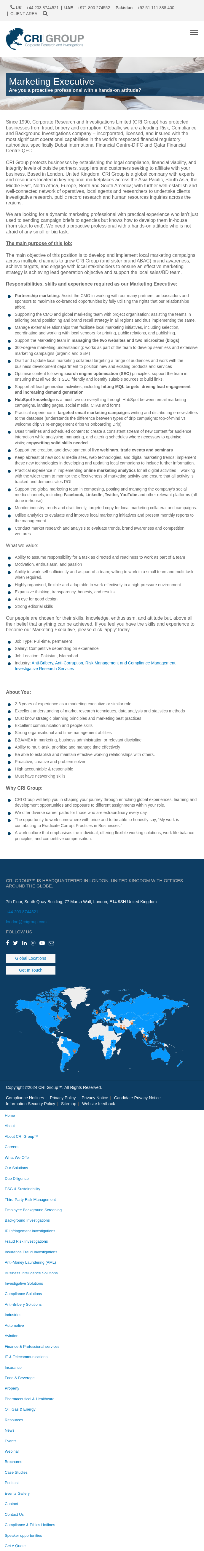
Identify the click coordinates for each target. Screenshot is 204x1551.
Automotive (14, 1325)
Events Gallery (17, 1493)
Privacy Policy (63, 1097)
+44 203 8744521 (22, 911)
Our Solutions (16, 1168)
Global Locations (30, 958)
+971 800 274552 (87, 7)
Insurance (13, 1367)
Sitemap (68, 1103)
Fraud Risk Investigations (26, 1241)
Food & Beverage (20, 1378)
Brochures (13, 1461)
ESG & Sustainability (22, 1189)
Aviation (11, 1336)
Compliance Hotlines (25, 1097)
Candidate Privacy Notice (137, 1097)
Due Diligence (17, 1178)
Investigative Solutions (24, 1283)
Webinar (12, 1451)
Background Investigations (27, 1220)
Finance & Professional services (32, 1346)
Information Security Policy (30, 1103)
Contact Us (14, 1514)
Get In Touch (30, 970)
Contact (11, 1504)
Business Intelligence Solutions (31, 1273)
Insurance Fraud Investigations (31, 1252)
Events (11, 1441)
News (9, 1430)
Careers (11, 1147)
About (10, 1126)
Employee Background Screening (33, 1210)
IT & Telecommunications (26, 1357)
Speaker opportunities (23, 1535)
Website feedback (98, 1103)
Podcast (12, 1482)
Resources (14, 1420)
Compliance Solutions (23, 1294)
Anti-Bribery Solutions (23, 1304)
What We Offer (17, 1157)
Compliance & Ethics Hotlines (30, 1525)
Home (10, 1115)
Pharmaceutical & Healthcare (30, 1399)
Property (12, 1388)
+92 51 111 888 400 (145, 7)
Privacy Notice (95, 1097)
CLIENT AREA (23, 13)
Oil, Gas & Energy (20, 1409)
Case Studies (16, 1472)
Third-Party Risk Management (30, 1199)
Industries (13, 1315)
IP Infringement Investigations (30, 1231)
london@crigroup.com (26, 921)
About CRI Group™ (21, 1136)
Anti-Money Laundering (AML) (30, 1262)
